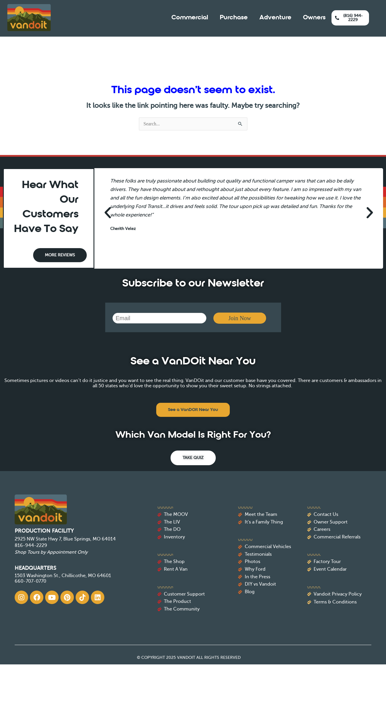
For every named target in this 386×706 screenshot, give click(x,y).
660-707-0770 (30, 581)
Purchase (234, 18)
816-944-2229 (31, 545)
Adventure (275, 18)
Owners (314, 18)
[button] (107, 212)
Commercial (189, 18)
